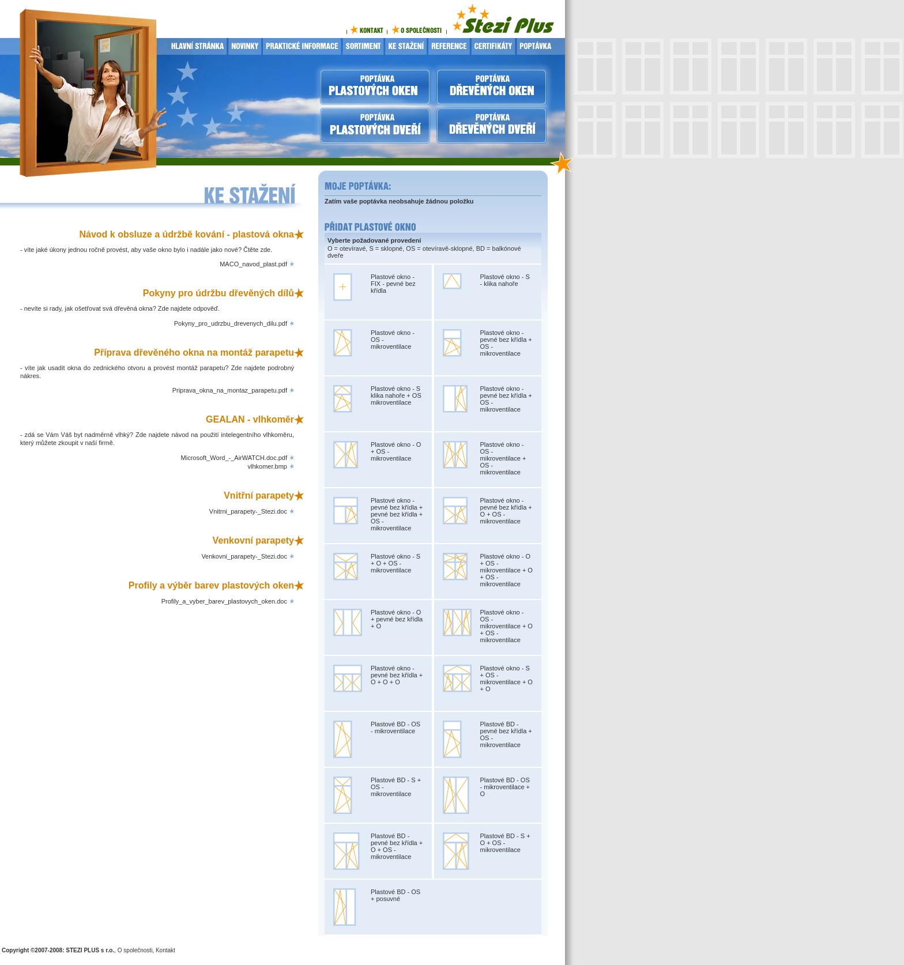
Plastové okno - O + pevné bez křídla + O (397, 619)
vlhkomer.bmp (267, 466)
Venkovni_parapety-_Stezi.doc (244, 556)
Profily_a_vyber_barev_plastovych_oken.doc (224, 601)
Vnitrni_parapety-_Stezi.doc (248, 511)
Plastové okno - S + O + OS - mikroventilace (395, 563)
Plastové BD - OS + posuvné (395, 895)
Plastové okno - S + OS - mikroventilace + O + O (506, 678)
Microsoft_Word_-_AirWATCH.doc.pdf (234, 457)
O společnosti (135, 950)
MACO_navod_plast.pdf (253, 264)
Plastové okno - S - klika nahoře (505, 280)
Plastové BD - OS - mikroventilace (395, 727)
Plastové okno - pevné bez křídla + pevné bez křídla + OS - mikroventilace (397, 514)
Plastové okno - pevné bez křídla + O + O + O (397, 675)
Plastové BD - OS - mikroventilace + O (505, 786)
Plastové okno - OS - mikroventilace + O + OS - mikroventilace (506, 626)
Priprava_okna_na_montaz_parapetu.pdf (229, 390)
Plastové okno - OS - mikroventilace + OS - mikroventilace (503, 458)
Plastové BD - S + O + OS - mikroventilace (505, 842)
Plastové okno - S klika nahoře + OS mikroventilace (396, 395)
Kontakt (165, 950)
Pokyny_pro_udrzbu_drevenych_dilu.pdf (230, 323)
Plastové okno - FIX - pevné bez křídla (393, 283)
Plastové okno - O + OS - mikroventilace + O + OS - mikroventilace (506, 570)
